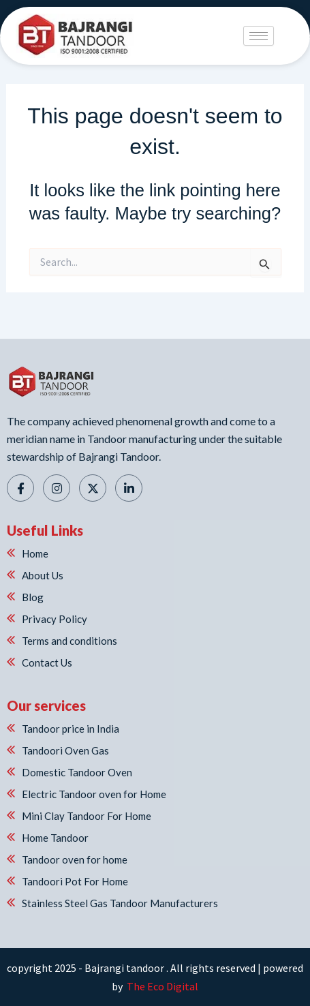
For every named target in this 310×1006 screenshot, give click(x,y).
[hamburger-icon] (258, 36)
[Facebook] (20, 488)
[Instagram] (56, 488)
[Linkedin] (128, 488)
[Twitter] (92, 488)
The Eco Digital (161, 986)
